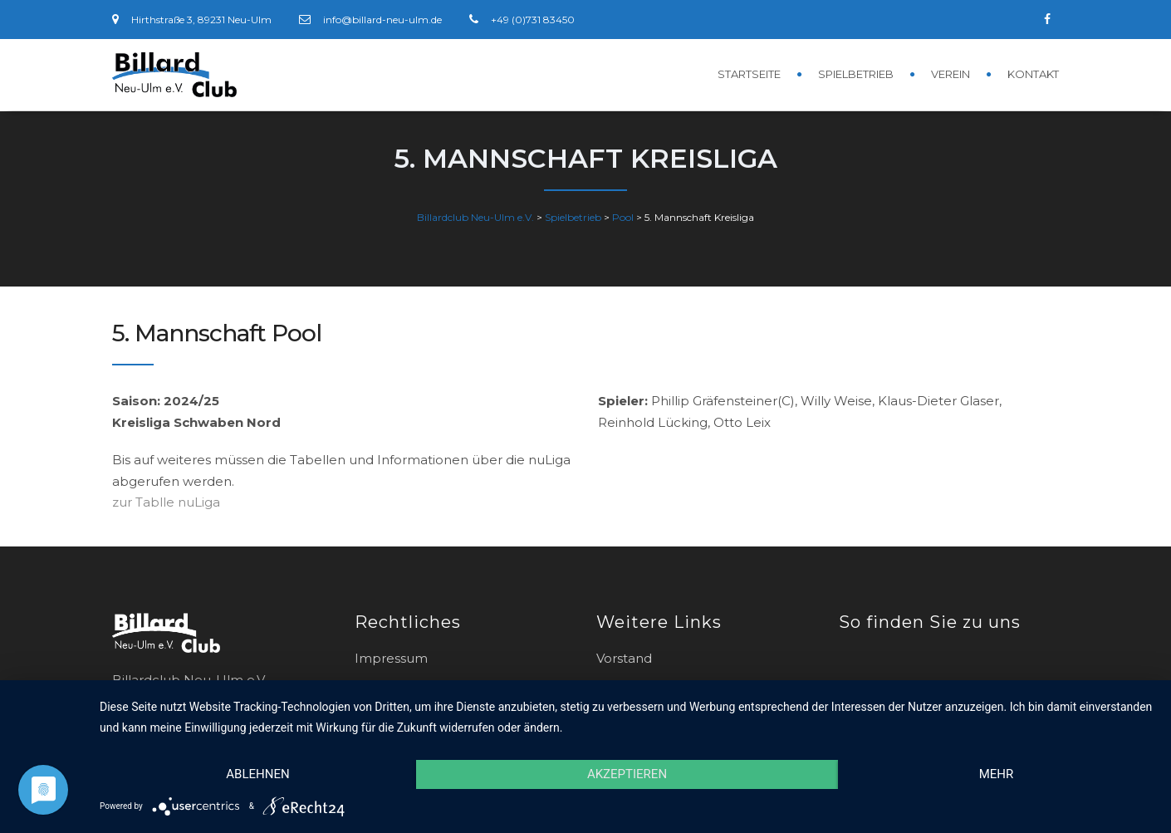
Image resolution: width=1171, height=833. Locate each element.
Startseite (749, 74)
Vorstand (624, 658)
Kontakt (1033, 74)
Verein (950, 74)
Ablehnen (257, 774)
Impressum (391, 658)
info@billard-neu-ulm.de (382, 19)
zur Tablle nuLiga (166, 502)
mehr (996, 774)
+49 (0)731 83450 (533, 19)
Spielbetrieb (856, 74)
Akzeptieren (627, 774)
